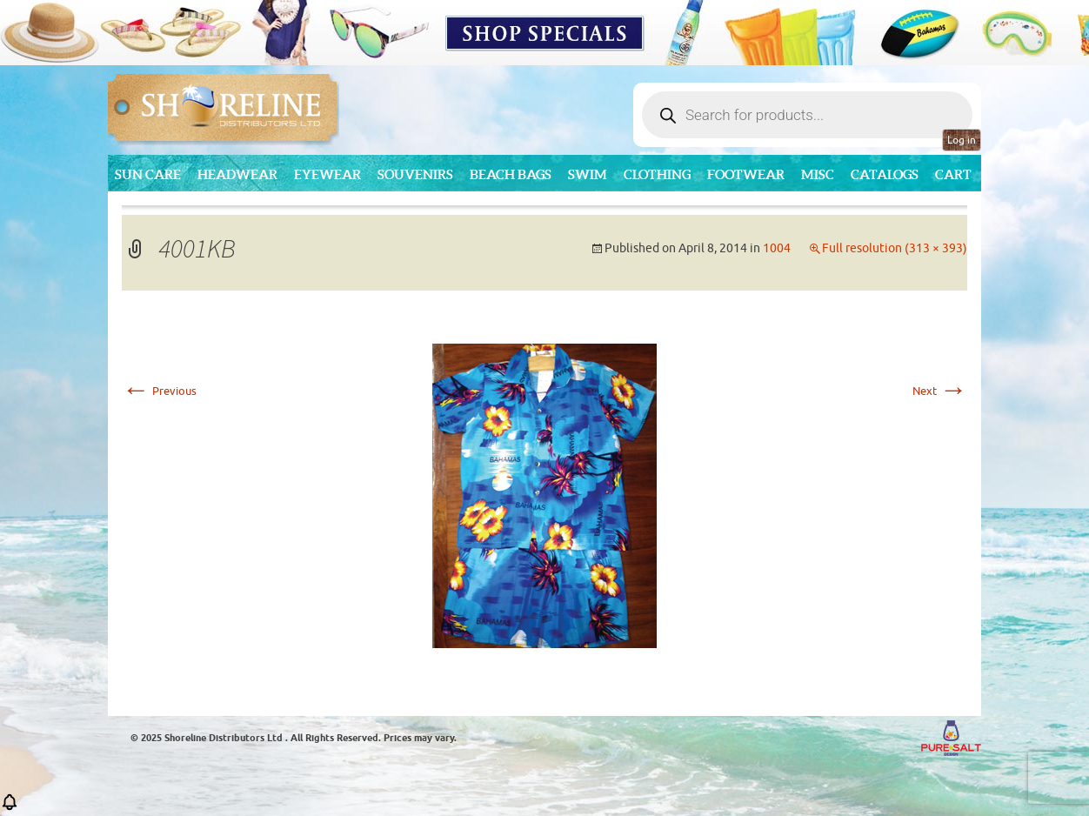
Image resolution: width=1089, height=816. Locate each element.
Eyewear (327, 174)
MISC (817, 174)
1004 (777, 248)
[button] (9, 807)
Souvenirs (415, 174)
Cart (953, 174)
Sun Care (148, 174)
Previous (159, 391)
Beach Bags (510, 174)
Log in (961, 140)
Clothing (657, 174)
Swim (587, 174)
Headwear (237, 174)
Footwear (746, 174)
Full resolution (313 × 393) (894, 248)
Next (939, 391)
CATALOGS (885, 174)
